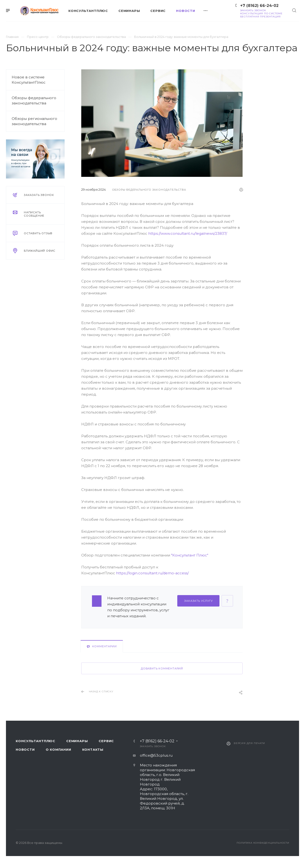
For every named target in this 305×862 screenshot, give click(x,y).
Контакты (92, 749)
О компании (58, 749)
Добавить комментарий (162, 668)
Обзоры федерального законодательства (34, 100)
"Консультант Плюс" (189, 555)
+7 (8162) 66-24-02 (259, 5)
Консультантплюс (35, 741)
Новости (25, 749)
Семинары (77, 741)
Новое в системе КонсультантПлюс (29, 80)
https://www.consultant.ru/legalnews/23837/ (187, 233)
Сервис (106, 741)
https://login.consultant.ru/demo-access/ (152, 573)
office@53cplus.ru (156, 755)
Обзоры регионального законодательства (34, 121)
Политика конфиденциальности (263, 842)
